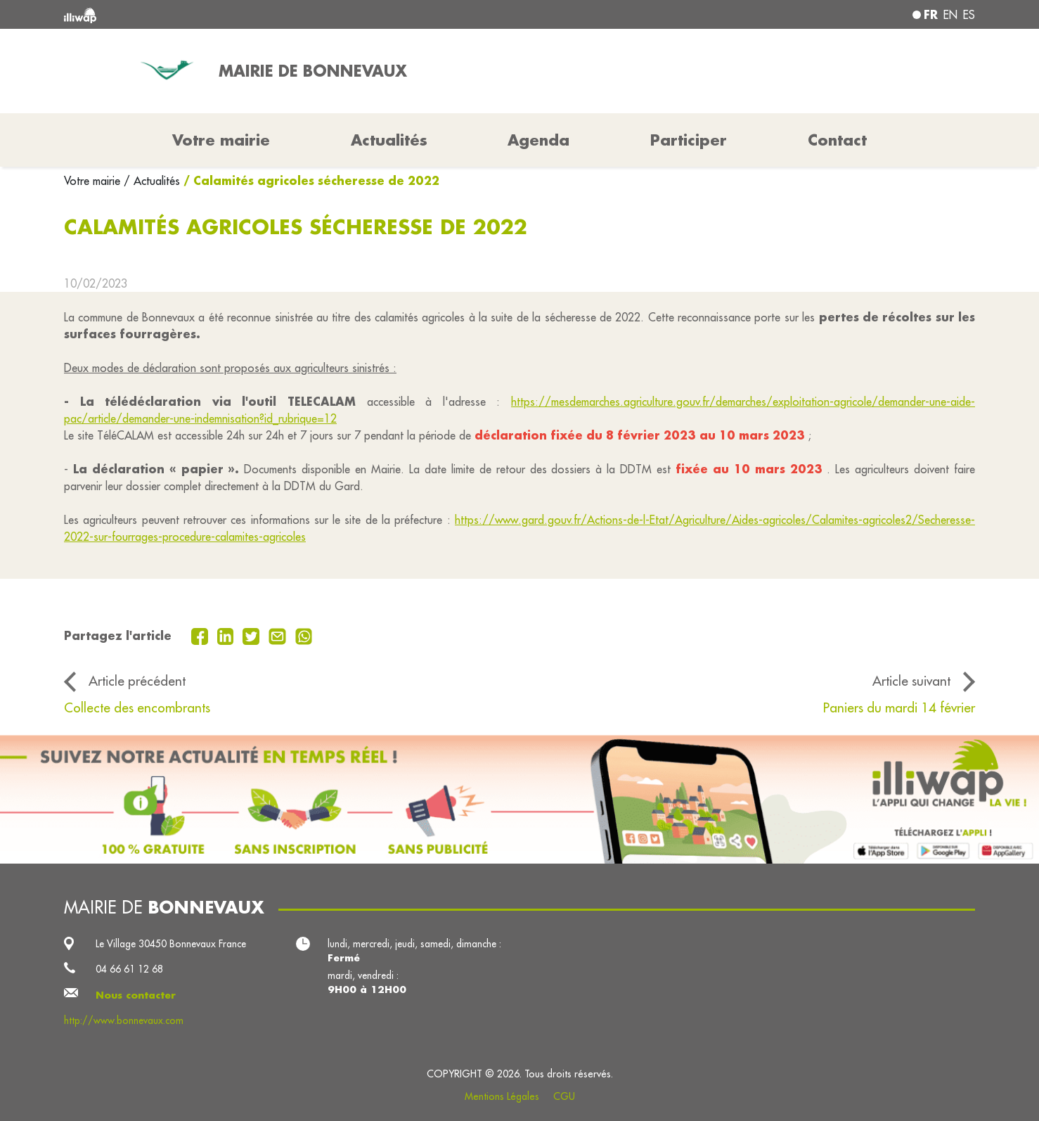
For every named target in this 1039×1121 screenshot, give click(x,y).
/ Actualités (152, 181)
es (969, 15)
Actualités (389, 140)
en (950, 15)
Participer (688, 140)
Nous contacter (136, 995)
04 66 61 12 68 (129, 969)
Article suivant (911, 680)
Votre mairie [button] (221, 140)
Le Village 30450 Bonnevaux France (171, 943)
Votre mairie (94, 181)
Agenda (538, 140)
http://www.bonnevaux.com (123, 1020)
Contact (837, 140)
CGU (564, 1096)
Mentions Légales (502, 1096)
